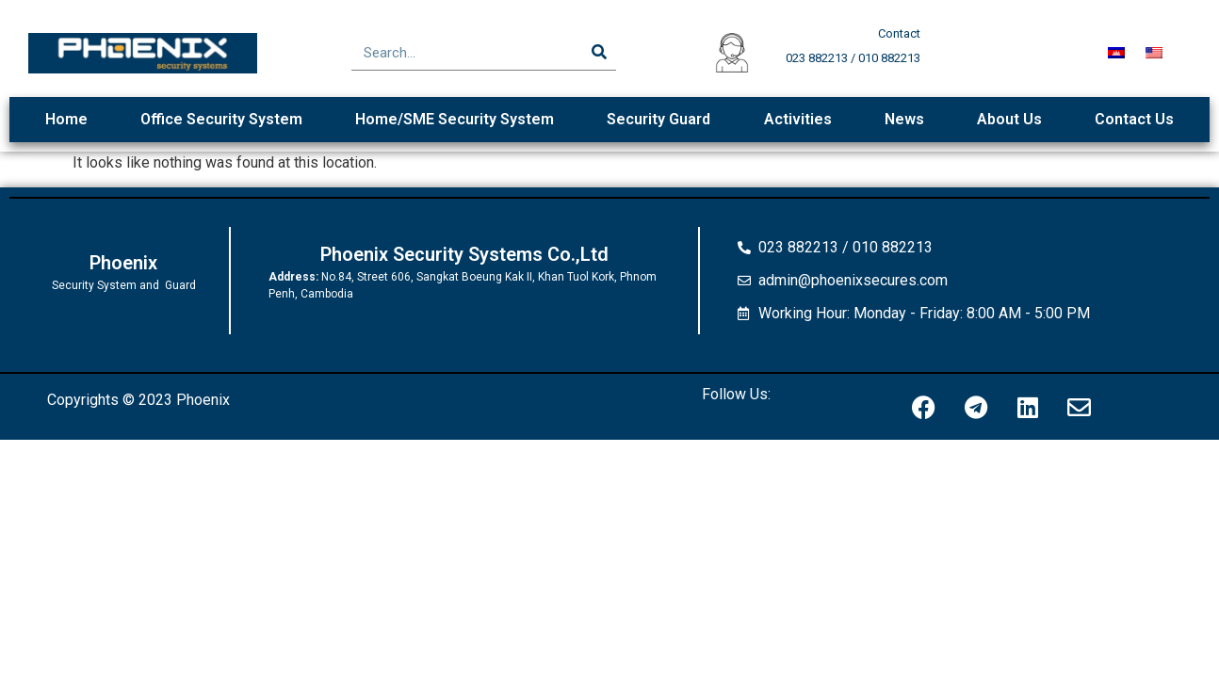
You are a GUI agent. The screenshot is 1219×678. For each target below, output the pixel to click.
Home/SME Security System (454, 119)
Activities (798, 119)
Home (66, 119)
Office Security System (221, 119)
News (904, 119)
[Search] (598, 53)
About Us (1009, 119)
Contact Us (1134, 119)
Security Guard (658, 119)
